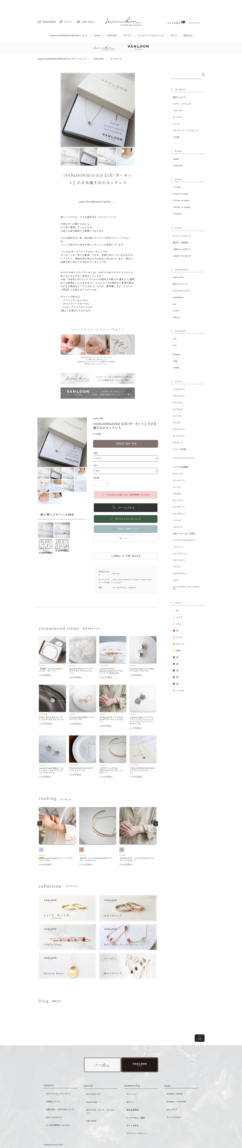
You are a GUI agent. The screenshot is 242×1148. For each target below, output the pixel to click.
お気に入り (125, 528)
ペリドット (178, 536)
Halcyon (176, 306)
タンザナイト (179, 496)
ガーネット (178, 432)
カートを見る (176, 11)
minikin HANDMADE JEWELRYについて (68, 25)
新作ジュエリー (180, 86)
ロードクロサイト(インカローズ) (186, 577)
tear (174, 293)
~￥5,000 (177, 176)
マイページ (194, 12)
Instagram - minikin (175, 1083)
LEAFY (176, 300)
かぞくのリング (93, 1084)
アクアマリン (179, 385)
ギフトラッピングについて (58, 1083)
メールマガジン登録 (135, 1108)
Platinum (176, 344)
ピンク (177, 626)
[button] (39, 813)
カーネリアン (179, 425)
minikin (97, 25)
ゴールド (178, 680)
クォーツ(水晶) (179, 438)
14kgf (175, 350)
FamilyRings (178, 286)
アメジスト (178, 392)
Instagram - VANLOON (176, 1091)
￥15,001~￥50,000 (181, 190)
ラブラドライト (180, 563)
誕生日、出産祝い (181, 232)
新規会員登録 (46, 11)
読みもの (188, 25)
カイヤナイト (179, 418)
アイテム (127, 25)
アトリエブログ (174, 1107)
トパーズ (177, 509)
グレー (177, 613)
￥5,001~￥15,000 (180, 183)
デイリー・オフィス (182, 225)
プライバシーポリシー (136, 1123)
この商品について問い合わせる (125, 545)
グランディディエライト (184, 447)
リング (176, 113)
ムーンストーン (180, 543)
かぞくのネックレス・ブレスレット (100, 1101)
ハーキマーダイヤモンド (184, 529)
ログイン (66, 11)
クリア (177, 607)
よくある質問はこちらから (58, 1115)
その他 (176, 126)
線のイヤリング (180, 273)
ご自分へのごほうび (182, 245)
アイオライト (179, 378)
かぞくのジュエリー (182, 280)
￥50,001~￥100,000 (181, 196)
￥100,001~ (178, 203)
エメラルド (178, 398)
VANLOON (112, 25)
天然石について (53, 1091)
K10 (174, 335)
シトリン (177, 476)
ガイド (174, 25)
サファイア (178, 463)
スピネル (177, 483)
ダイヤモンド (179, 503)
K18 (174, 328)
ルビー (176, 569)
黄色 (176, 640)
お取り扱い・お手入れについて (60, 1099)
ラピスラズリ (179, 549)
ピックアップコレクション (151, 25)
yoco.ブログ (172, 1099)
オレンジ (178, 633)
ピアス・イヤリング (182, 93)
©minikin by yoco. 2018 (53, 1135)
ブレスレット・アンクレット (186, 120)
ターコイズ (178, 489)
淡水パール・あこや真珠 (184, 523)
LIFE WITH (178, 267)
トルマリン (178, 516)
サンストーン (179, 470)
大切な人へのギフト (182, 238)
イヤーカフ (178, 100)
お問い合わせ (85, 11)
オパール (177, 405)
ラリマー (177, 556)
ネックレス (116, 48)
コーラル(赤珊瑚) (180, 456)
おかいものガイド (54, 1107)
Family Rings (91, 1092)
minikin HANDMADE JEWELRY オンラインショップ (62, 48)
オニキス (177, 412)
